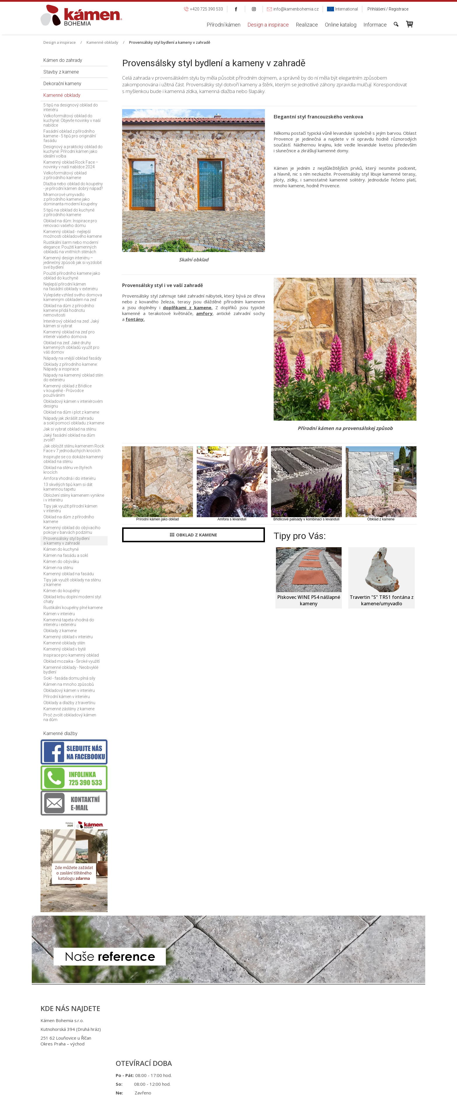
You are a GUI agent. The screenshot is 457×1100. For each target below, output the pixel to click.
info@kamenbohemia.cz (232, 1038)
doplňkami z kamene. (187, 307)
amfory (204, 313)
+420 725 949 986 (226, 1029)
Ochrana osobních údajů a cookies (275, 1062)
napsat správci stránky (223, 1062)
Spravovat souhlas (324, 1062)
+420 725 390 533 (225, 1020)
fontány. (135, 319)
